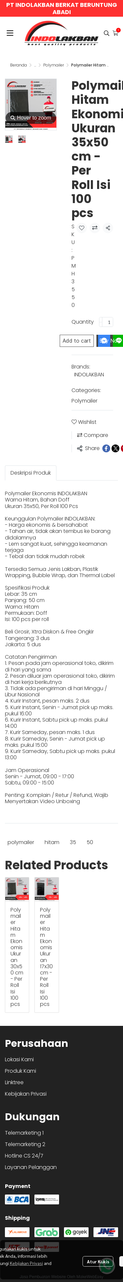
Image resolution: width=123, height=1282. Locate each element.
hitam (52, 842)
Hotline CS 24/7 (24, 1155)
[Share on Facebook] (106, 448)
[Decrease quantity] (100, 322)
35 (73, 842)
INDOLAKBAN (89, 374)
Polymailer (53, 65)
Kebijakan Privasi (26, 1263)
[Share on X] (115, 448)
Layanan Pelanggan (31, 1167)
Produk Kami (20, 1071)
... (35, 65)
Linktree (14, 1082)
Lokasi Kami (19, 1059)
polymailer (21, 842)
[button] (106, 33)
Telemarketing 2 (25, 1144)
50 (90, 842)
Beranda (18, 65)
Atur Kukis (98, 1261)
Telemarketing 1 (24, 1133)
